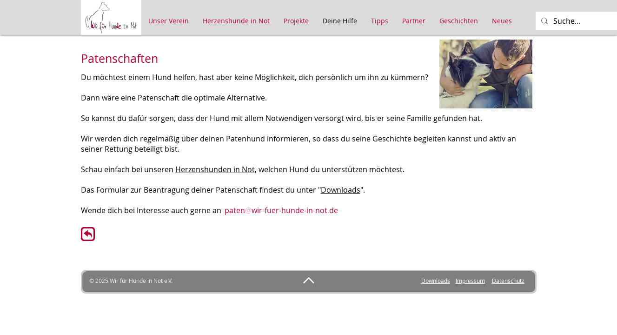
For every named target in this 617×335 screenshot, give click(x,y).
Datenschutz (508, 280)
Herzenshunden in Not (215, 169)
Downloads (340, 190)
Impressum (470, 280)
